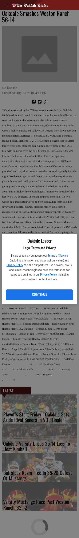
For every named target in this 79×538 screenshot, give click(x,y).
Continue (39, 295)
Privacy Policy (15, 265)
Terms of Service (58, 255)
